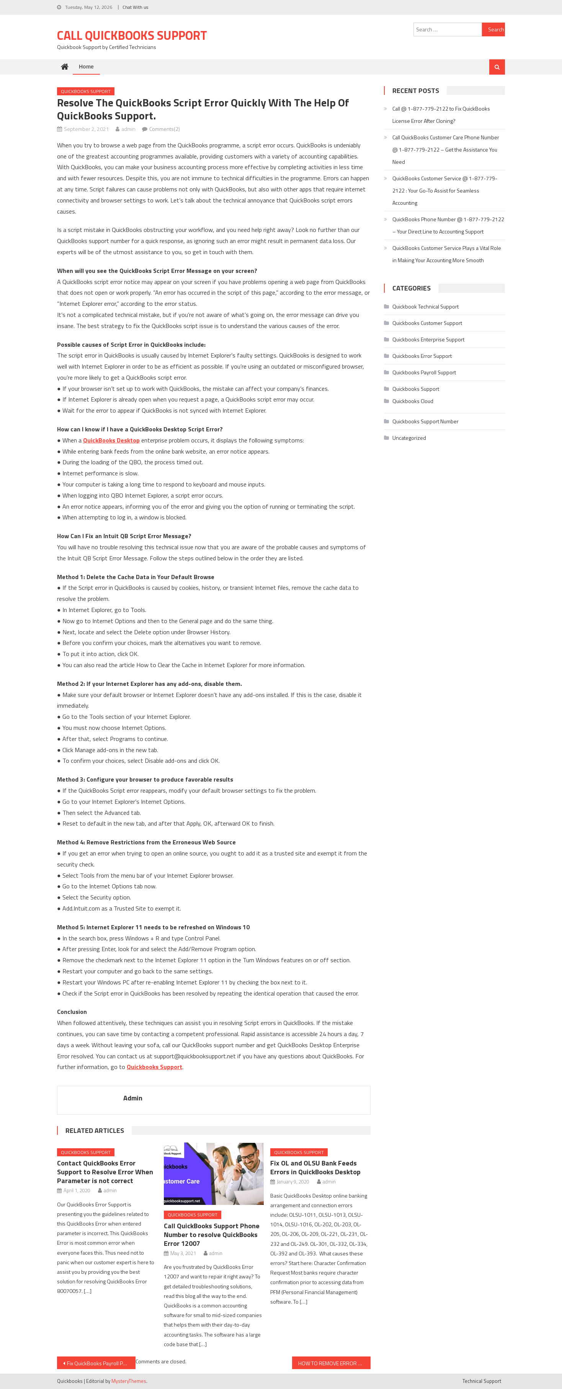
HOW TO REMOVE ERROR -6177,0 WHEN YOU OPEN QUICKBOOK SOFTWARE (334, 1363)
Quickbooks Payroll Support (424, 372)
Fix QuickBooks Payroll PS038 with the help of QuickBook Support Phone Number (101, 1363)
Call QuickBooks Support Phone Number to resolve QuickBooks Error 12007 (212, 1235)
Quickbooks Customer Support (427, 323)
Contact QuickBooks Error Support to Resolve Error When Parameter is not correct (105, 1172)
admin (128, 129)
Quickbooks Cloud (412, 401)
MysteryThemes (128, 1381)
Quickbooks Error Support (422, 356)
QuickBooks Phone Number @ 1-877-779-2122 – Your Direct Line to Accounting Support (448, 225)
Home (86, 67)
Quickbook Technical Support (425, 306)
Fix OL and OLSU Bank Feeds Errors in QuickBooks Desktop (315, 1167)
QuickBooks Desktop (111, 440)
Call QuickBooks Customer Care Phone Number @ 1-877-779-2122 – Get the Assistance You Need (445, 149)
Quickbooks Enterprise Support (428, 339)
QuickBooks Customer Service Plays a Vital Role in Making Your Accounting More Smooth (446, 254)
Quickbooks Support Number (425, 421)
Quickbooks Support (86, 91)
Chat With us (135, 7)
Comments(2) (164, 129)
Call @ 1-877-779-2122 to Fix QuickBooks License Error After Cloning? (441, 114)
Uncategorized (409, 438)
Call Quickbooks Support (132, 35)
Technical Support (481, 1381)
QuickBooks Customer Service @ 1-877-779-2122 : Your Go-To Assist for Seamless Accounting (444, 190)
